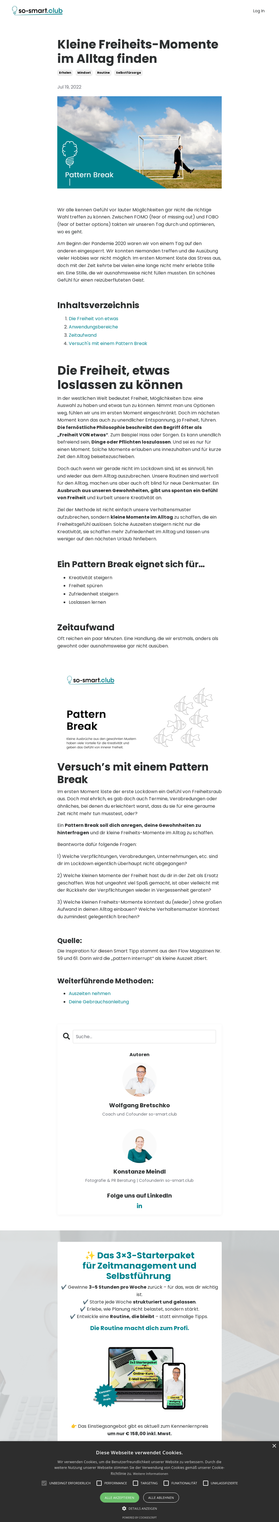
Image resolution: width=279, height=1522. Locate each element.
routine (103, 73)
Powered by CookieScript (139, 1517)
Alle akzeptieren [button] (119, 1497)
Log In (259, 11)
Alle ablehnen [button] (161, 1497)
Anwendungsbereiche (93, 327)
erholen (65, 73)
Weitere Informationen (150, 1473)
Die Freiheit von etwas (93, 318)
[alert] (139, 1481)
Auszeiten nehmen (90, 993)
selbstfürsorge (128, 73)
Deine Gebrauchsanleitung (99, 1001)
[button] (139, 1508)
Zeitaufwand (83, 335)
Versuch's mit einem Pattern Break (108, 343)
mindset (84, 73)
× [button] (274, 1446)
